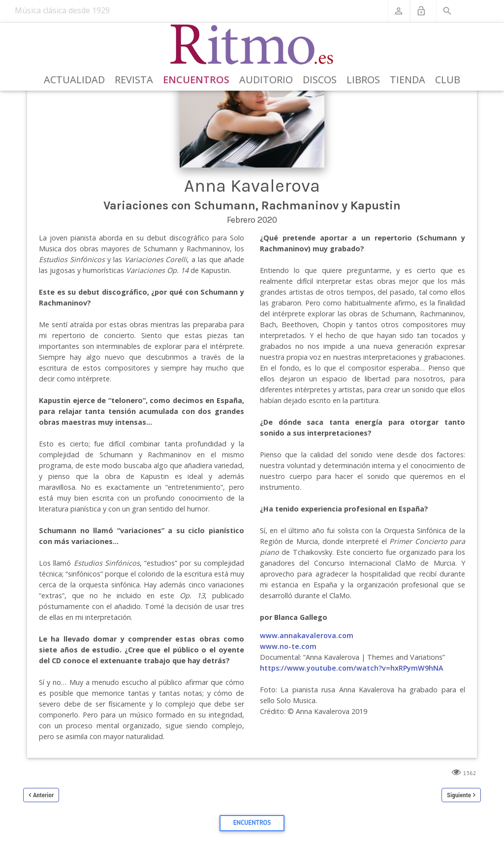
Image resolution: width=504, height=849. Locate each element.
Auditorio (266, 79)
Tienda (407, 79)
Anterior (43, 795)
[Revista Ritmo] (252, 45)
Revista (134, 79)
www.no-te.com (288, 646)
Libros (363, 79)
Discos (320, 79)
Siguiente (459, 795)
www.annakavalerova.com (306, 635)
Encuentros (196, 79)
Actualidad (74, 79)
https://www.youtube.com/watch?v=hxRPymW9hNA (351, 668)
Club (447, 79)
